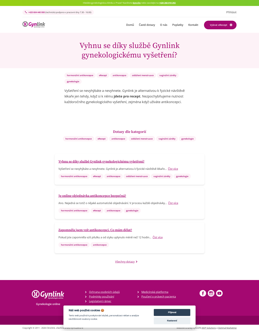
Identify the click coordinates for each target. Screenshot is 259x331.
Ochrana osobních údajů (104, 292)
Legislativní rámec (100, 301)
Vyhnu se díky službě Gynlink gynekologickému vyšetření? (101, 162)
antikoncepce (119, 75)
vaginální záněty (167, 75)
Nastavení (172, 320)
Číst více (173, 169)
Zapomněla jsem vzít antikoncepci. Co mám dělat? (95, 230)
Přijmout (172, 312)
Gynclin (137, 2)
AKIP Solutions (209, 327)
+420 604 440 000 (58, 12)
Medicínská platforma (154, 292)
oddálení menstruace (143, 75)
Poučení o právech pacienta (158, 296)
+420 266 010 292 (167, 2)
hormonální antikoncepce (80, 75)
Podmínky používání (101, 296)
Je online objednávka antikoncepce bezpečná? (92, 196)
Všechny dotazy (126, 261)
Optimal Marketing (227, 327)
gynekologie (73, 81)
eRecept (103, 75)
